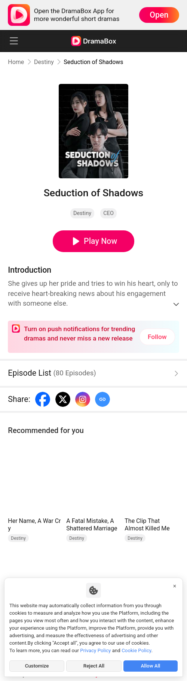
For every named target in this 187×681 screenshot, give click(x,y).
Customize (37, 666)
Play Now (100, 241)
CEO (108, 213)
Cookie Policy (136, 650)
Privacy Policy (95, 650)
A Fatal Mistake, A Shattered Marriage (91, 524)
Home (16, 62)
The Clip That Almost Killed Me (147, 524)
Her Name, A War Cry (34, 524)
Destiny (44, 62)
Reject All (93, 666)
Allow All (150, 666)
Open (159, 14)
